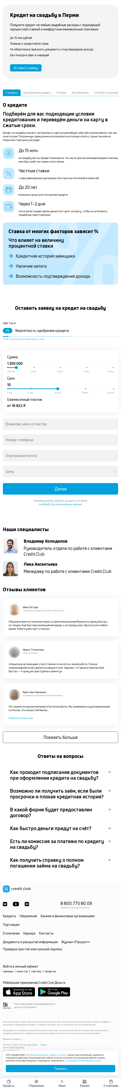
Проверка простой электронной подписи (32, 949)
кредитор (50, 971)
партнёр (36, 971)
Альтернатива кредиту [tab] (37, 92)
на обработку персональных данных (60, 504)
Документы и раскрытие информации (30, 942)
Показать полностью (21, 718)
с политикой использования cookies (83, 1060)
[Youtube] (16, 904)
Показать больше (60, 737)
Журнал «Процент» (75, 942)
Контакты (46, 933)
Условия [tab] (61, 92)
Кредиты (9, 916)
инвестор (22, 971)
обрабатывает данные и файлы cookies (45, 1054)
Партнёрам (11, 924)
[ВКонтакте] (5, 904)
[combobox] (60, 424)
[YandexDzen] (27, 904)
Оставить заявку (26, 68)
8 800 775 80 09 (76, 903)
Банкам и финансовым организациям (68, 916)
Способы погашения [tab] (106, 92)
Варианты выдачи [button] (13, 1039)
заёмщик (8, 971)
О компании (11, 933)
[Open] (115, 471)
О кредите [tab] (12, 92)
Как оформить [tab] (80, 92)
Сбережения (28, 916)
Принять (60, 1068)
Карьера (29, 933)
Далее (61, 489)
